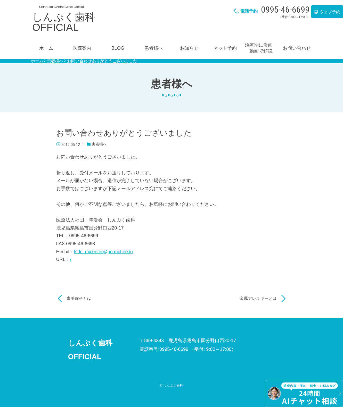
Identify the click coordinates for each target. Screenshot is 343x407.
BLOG (117, 48)
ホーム (46, 48)
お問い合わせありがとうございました (102, 61)
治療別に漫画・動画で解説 (261, 48)
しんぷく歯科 (173, 385)
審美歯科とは (79, 298)
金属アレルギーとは (258, 298)
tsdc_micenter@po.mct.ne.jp (103, 251)
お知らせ (189, 48)
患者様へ (153, 48)
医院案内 (82, 48)
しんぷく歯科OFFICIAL (63, 22)
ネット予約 (225, 48)
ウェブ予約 (327, 12)
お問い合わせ (297, 48)
